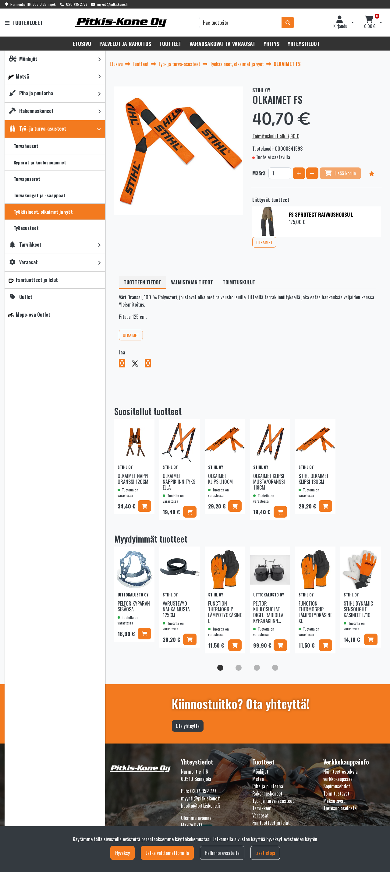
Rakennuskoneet (267, 793)
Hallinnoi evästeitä (222, 852)
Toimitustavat (336, 793)
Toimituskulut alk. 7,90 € (276, 136)
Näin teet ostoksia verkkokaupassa (340, 775)
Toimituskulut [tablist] (239, 282)
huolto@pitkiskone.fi (200, 805)
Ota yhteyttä (188, 726)
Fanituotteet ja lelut (271, 822)
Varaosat (260, 815)
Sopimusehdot (336, 786)
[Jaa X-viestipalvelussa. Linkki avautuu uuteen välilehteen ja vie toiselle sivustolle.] (138, 364)
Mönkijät (260, 771)
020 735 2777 (76, 4)
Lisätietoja (265, 852)
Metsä (258, 778)
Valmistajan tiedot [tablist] (192, 282)
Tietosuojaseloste (339, 808)
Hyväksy (122, 852)
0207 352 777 (203, 791)
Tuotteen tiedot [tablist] (142, 282)
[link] (99, 59)
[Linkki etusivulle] (121, 22)
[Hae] (240, 22)
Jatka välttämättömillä (167, 852)
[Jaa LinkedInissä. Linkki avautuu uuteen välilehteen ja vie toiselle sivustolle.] (150, 364)
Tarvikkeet (262, 808)
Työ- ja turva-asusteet (273, 800)
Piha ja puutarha (267, 786)
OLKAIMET (264, 242)
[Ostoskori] (370, 22)
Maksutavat (334, 800)
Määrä (258, 173)
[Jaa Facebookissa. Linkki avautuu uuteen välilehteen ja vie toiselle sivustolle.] (125, 364)
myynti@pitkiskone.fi (112, 4)
